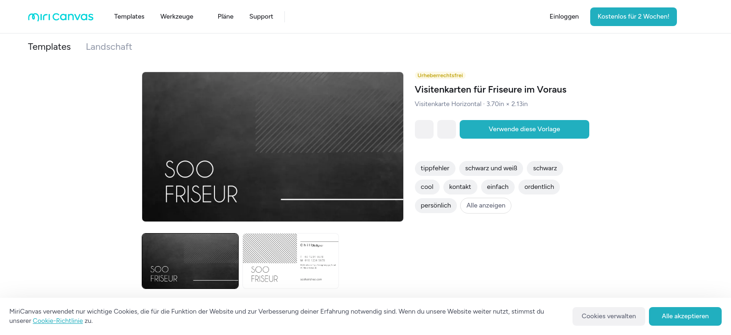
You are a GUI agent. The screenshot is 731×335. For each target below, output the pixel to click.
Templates (49, 46)
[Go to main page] (61, 19)
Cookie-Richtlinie (58, 321)
